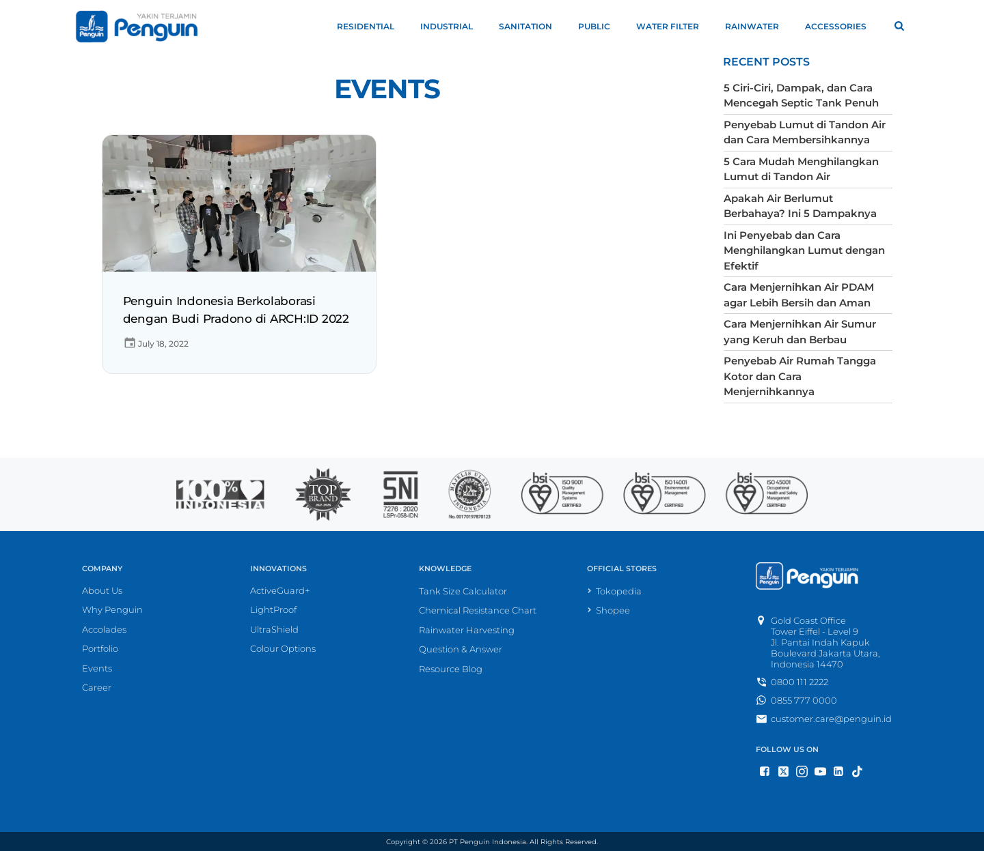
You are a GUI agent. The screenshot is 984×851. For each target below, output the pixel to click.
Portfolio (100, 648)
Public (600, 26)
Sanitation (531, 26)
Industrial (452, 26)
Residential (372, 26)
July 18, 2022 (156, 343)
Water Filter (673, 26)
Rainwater (758, 26)
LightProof (273, 609)
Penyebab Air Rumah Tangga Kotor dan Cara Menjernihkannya (800, 376)
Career (96, 687)
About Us (102, 589)
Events (387, 89)
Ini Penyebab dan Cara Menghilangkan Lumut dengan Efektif (804, 250)
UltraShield (274, 628)
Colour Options (283, 648)
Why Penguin (112, 609)
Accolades (104, 628)
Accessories (842, 26)
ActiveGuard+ (280, 589)
